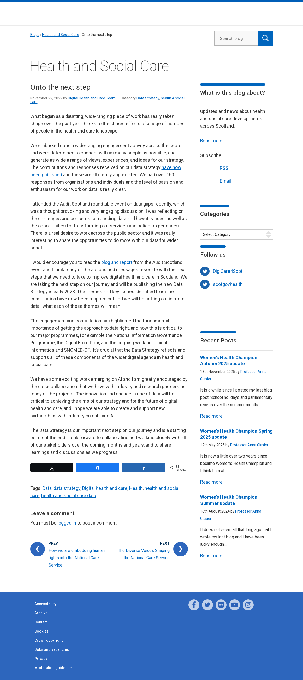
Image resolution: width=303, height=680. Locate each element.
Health (136, 488)
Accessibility (45, 604)
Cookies (41, 631)
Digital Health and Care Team (92, 98)
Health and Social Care (60, 35)
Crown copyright (48, 640)
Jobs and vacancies (51, 649)
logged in (66, 523)
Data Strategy (147, 98)
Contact (40, 622)
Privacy (40, 659)
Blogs (34, 35)
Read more (211, 140)
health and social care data (68, 495)
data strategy (67, 488)
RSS (214, 167)
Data (47, 488)
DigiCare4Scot (227, 271)
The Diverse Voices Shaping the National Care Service (144, 554)
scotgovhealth (228, 284)
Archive (40, 613)
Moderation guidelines (54, 668)
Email (215, 180)
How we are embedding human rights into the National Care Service (77, 558)
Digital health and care (104, 488)
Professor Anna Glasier (249, 445)
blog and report (116, 262)
